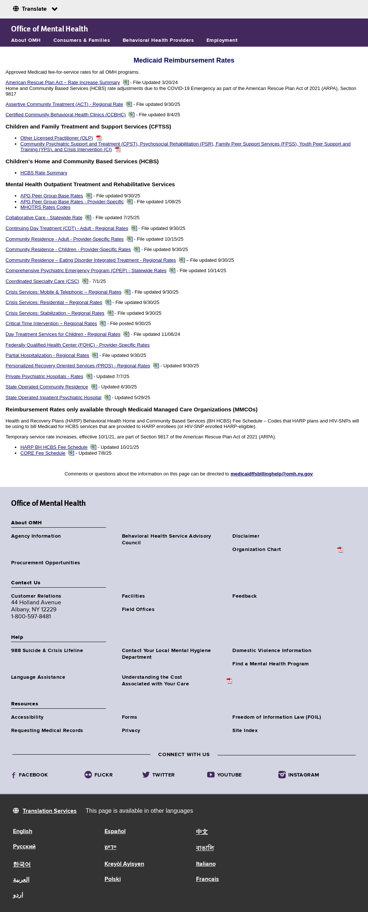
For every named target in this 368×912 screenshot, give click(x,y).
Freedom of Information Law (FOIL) (276, 717)
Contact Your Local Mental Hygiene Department (166, 654)
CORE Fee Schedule (42, 453)
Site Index (245, 730)
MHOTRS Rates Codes (45, 207)
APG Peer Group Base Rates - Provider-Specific (72, 201)
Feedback (244, 596)
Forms (129, 717)
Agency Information (36, 536)
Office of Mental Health (49, 29)
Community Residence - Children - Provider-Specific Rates (68, 249)
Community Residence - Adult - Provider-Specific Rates (65, 239)
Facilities (133, 596)
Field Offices (138, 609)
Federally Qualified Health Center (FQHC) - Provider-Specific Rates (78, 345)
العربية (21, 880)
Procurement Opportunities (45, 562)
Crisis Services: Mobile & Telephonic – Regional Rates (64, 292)
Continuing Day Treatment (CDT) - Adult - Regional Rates (67, 228)
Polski (113, 879)
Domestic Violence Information (271, 650)
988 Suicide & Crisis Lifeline (47, 650)
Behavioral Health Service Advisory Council (166, 539)
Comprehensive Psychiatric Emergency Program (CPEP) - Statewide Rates (86, 270)
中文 (202, 832)
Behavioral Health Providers (158, 40)
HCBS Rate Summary (43, 173)
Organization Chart (256, 549)
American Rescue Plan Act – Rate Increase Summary (63, 82)
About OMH (26, 40)
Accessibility (27, 717)
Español (115, 832)
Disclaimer (245, 536)
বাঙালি (205, 849)
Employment (222, 40)
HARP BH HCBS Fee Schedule (53, 447)
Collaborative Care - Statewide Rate (44, 217)
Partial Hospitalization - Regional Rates (47, 355)
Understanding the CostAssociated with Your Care (155, 680)
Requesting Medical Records (47, 730)
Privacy (131, 730)
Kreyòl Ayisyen (124, 864)
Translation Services (50, 811)
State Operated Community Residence (47, 387)
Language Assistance (38, 677)
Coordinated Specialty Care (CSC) (42, 281)
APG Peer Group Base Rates (51, 195)
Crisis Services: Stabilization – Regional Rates (55, 313)
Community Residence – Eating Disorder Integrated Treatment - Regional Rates (91, 260)
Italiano (206, 864)
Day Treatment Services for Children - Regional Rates (63, 334)
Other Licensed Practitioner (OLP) (56, 138)
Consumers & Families (81, 40)
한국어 (22, 865)
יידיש (110, 848)
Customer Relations (36, 596)
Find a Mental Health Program (270, 664)
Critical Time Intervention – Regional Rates (51, 323)
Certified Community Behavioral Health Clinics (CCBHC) (66, 114)
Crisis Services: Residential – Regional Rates (54, 302)
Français (207, 879)
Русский (24, 847)
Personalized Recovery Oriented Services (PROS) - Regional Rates (78, 365)
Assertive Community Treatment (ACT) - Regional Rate (64, 104)
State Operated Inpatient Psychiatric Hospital (54, 397)
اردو (18, 895)
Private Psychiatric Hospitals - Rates (44, 376)
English (22, 832)
